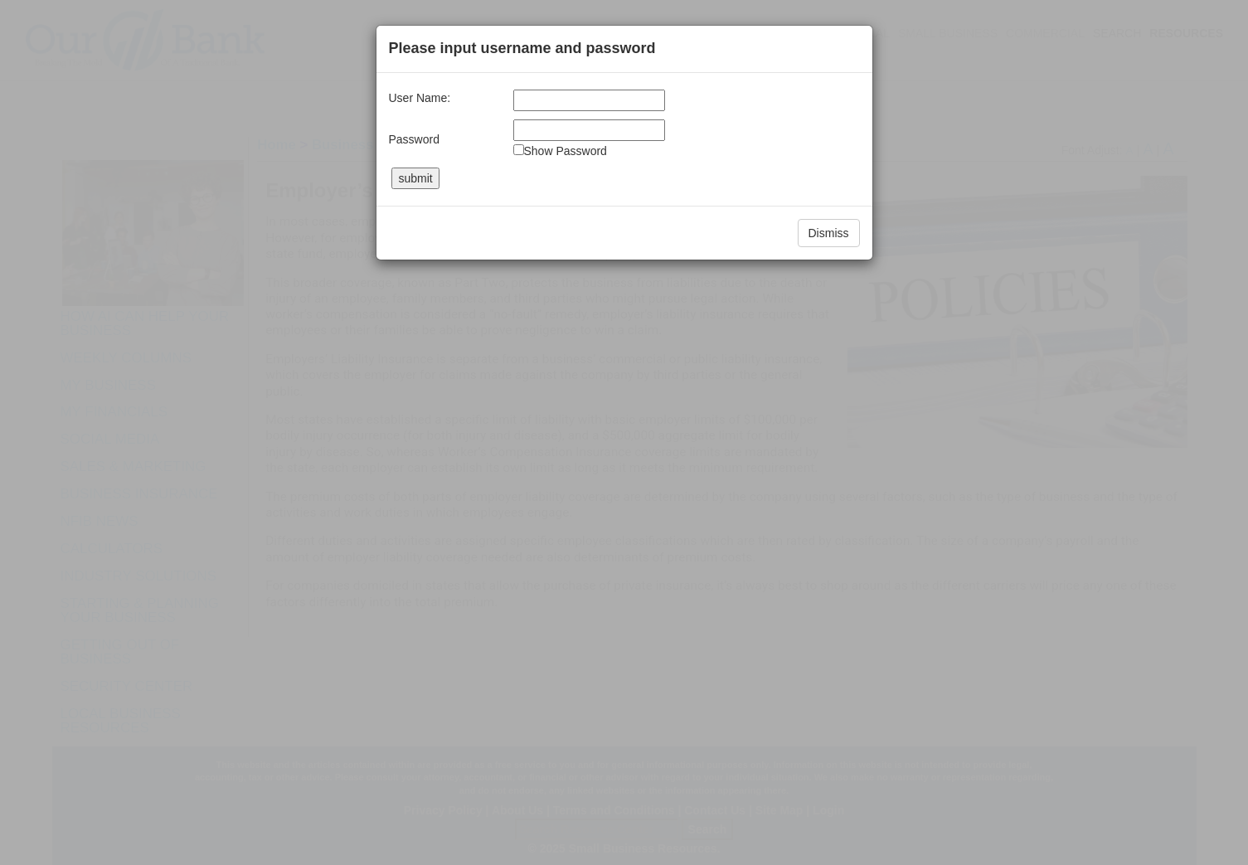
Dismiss (829, 233)
